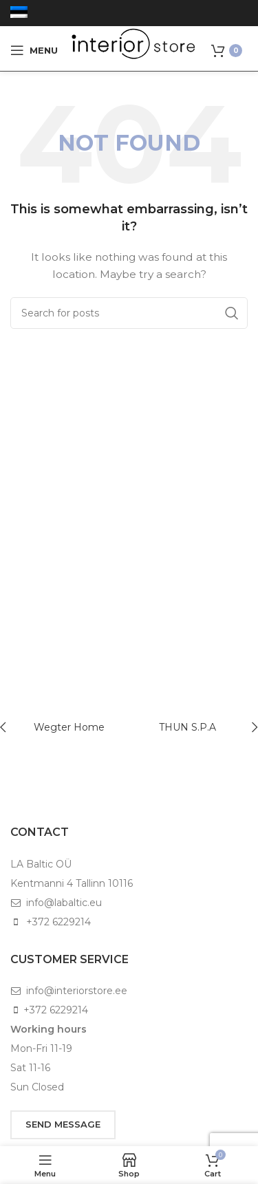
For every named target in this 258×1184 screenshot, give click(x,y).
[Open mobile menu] (34, 50)
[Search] (129, 313)
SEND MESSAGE (62, 1124)
